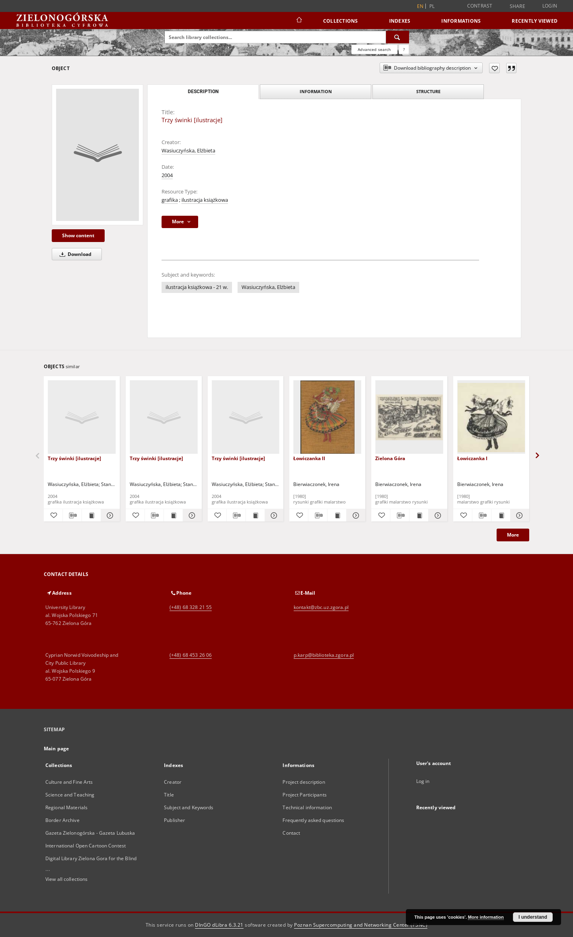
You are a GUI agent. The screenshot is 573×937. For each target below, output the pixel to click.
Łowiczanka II (309, 458)
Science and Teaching (69, 794)
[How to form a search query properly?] (404, 49)
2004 (167, 175)
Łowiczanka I (472, 458)
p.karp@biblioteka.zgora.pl (324, 655)
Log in (423, 781)
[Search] (397, 37)
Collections (340, 21)
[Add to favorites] (494, 68)
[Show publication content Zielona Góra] (418, 515)
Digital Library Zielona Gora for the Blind (90, 858)
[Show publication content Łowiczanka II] (336, 515)
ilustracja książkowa (204, 200)
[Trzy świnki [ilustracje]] (97, 155)
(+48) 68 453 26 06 (191, 655)
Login (549, 5)
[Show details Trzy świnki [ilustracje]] (109, 515)
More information (486, 917)
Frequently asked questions (313, 820)
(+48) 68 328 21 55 (191, 607)
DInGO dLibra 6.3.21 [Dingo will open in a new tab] (219, 924)
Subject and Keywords (188, 807)
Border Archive (62, 820)
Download (74, 254)
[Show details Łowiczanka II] (354, 515)
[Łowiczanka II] (327, 417)
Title (169, 794)
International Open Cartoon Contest (85, 845)
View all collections (66, 879)
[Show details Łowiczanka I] (518, 515)
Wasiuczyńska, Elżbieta (188, 150)
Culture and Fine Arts (69, 782)
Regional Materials (66, 807)
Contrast (480, 5)
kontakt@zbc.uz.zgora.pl (321, 607)
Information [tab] (316, 91)
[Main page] (299, 20)
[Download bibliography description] (72, 515)
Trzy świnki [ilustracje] (74, 458)
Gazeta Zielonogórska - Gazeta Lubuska (90, 833)
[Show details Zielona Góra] (436, 515)
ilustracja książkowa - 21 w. (197, 287)
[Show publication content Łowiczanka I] (500, 515)
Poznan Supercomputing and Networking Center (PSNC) (360, 924)
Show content (78, 235)
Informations (461, 21)
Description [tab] (203, 91)
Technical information (307, 807)
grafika (170, 200)
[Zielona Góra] (409, 417)
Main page (56, 748)
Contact (291, 833)
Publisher (174, 820)
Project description (304, 782)
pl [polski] (432, 6)
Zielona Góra (390, 458)
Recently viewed (534, 21)
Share (517, 6)
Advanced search (374, 49)
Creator (172, 782)
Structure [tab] (428, 91)
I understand (532, 917)
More (513, 534)
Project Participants (304, 794)
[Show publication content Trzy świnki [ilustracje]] (91, 515)
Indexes (400, 21)
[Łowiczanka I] (491, 417)
